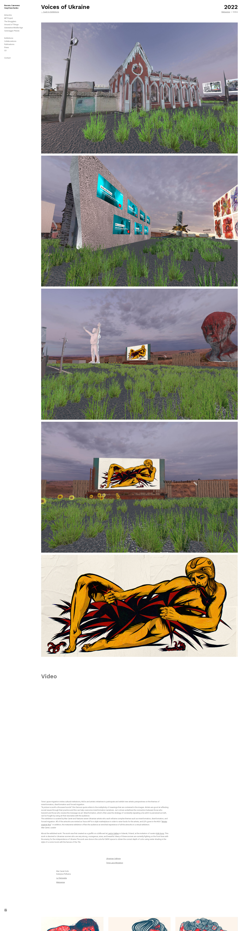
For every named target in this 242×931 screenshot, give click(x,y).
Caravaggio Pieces (11, 31)
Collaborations (10, 41)
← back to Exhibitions (50, 12)
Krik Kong (160, 833)
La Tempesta (61, 878)
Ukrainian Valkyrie (113, 859)
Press (6, 47)
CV (5, 50)
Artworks (8, 15)
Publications (9, 44)
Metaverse (225, 12)
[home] (10, 4)
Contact (7, 58)
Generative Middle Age (13, 28)
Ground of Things (11, 24)
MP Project (8, 18)
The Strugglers (10, 21)
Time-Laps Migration (114, 863)
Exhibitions (8, 38)
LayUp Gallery (113, 833)
